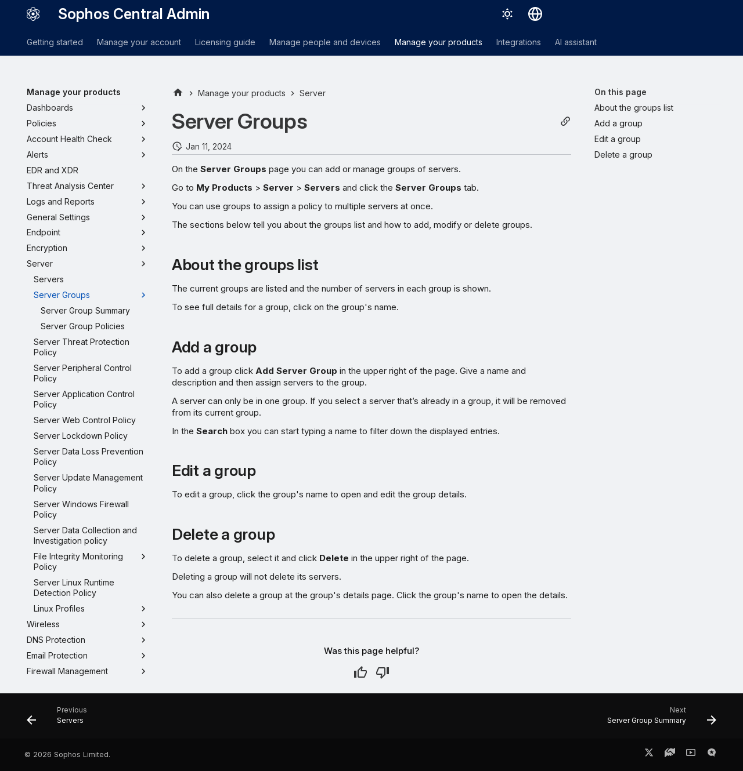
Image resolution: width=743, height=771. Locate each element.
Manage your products (438, 42)
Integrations (518, 42)
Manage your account (139, 42)
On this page (620, 92)
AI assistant (576, 42)
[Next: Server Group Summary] (658, 719)
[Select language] (535, 14)
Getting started (55, 42)
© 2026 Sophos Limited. (67, 754)
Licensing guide (225, 42)
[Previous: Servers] (60, 719)
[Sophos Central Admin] (33, 14)
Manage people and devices (325, 42)
